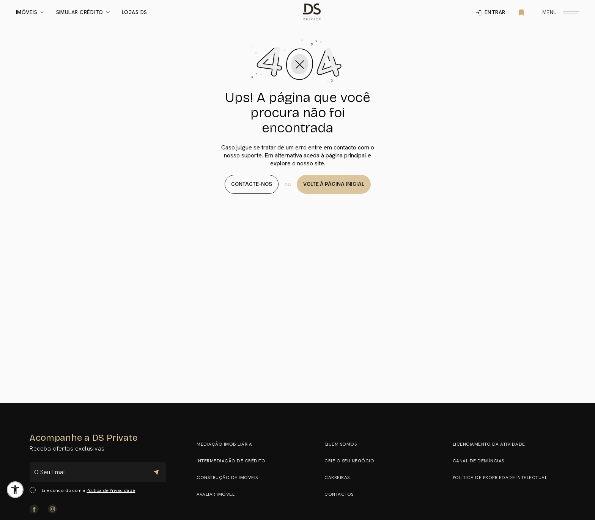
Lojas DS (134, 12)
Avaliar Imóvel (219, 494)
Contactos (342, 494)
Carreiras (340, 477)
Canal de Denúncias (482, 461)
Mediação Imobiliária (228, 444)
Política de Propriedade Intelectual (503, 477)
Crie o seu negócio (352, 461)
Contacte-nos (251, 184)
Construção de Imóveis (231, 477)
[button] (15, 489)
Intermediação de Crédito (234, 461)
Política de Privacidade (111, 490)
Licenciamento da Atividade (492, 444)
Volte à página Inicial (333, 184)
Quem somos (344, 444)
